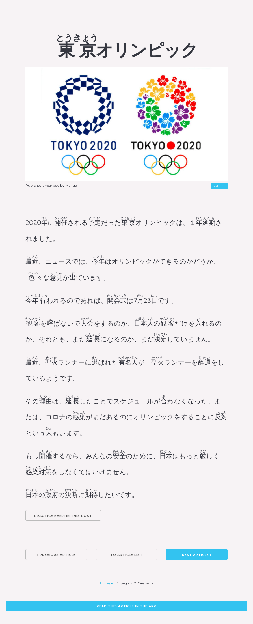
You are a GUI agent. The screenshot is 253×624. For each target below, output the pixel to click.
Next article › (196, 555)
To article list (126, 555)
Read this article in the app (126, 606)
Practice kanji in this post (63, 516)
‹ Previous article (56, 555)
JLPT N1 (219, 186)
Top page (106, 583)
